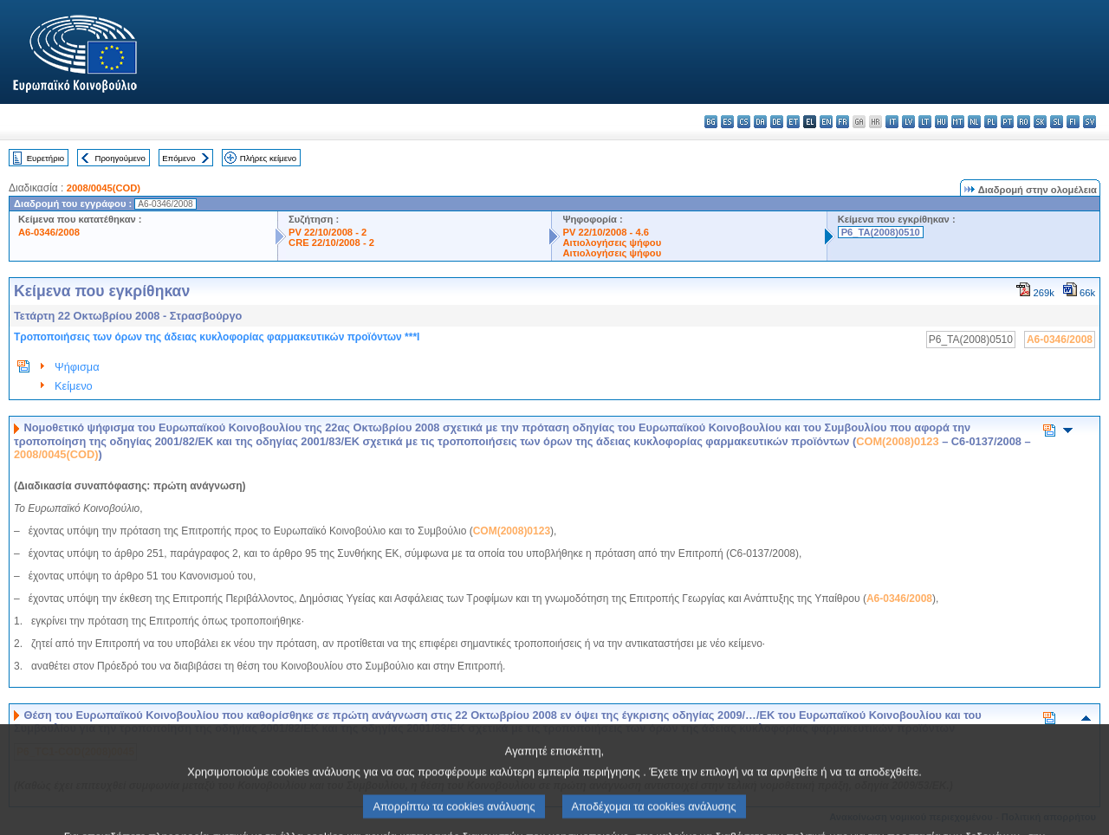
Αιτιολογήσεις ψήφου (611, 242)
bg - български (710, 121)
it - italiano (891, 121)
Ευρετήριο (45, 158)
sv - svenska (1089, 121)
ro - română (1023, 121)
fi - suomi (1073, 121)
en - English (826, 121)
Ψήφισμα (77, 366)
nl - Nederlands (974, 121)
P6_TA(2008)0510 (880, 232)
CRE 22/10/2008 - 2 (331, 242)
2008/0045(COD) (103, 188)
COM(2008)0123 (897, 441)
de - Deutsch (776, 121)
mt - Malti (957, 121)
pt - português (1007, 121)
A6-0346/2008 (49, 232)
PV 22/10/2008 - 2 (327, 232)
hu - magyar (941, 121)
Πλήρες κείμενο (268, 158)
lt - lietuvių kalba (924, 121)
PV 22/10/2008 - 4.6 (605, 232)
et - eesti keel (793, 121)
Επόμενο (178, 158)
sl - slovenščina (1056, 121)
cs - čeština (743, 121)
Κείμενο (74, 385)
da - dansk (760, 121)
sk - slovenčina (1040, 121)
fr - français (842, 121)
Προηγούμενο (119, 158)
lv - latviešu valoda (908, 121)
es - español (727, 121)
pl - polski (990, 121)
